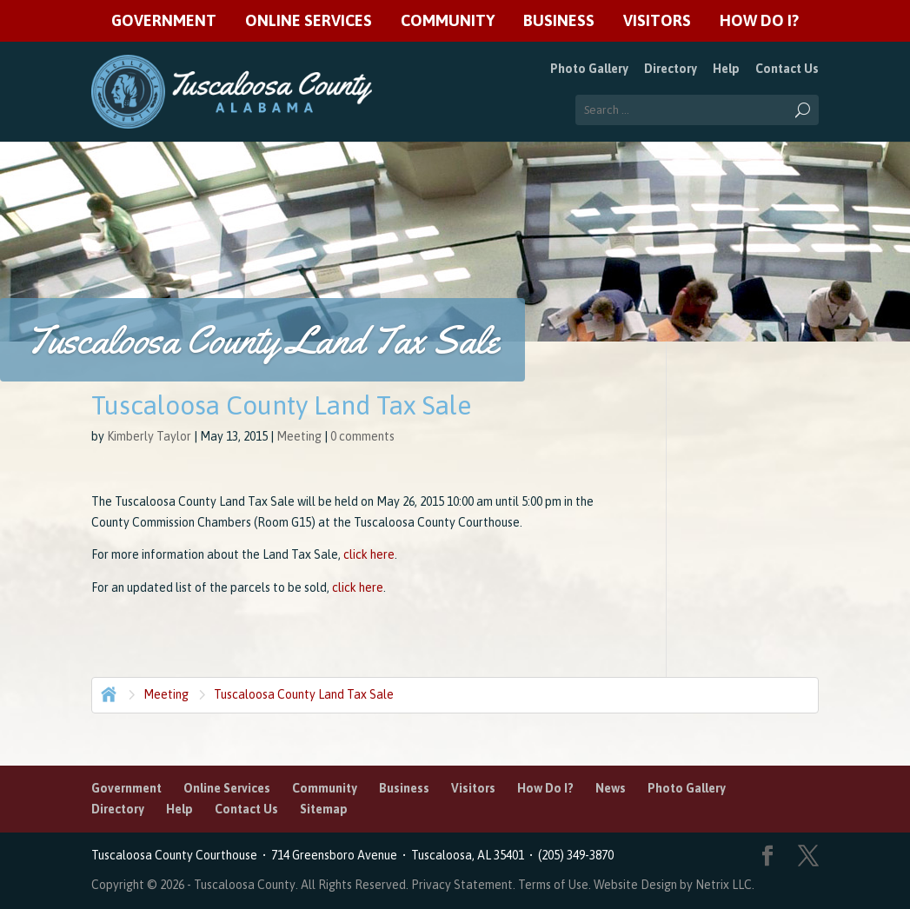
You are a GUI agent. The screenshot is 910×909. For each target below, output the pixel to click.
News (610, 788)
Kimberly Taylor (149, 436)
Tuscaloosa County (245, 885)
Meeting (299, 436)
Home (107, 692)
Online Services (308, 21)
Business (558, 21)
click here (369, 554)
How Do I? (759, 21)
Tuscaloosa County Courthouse (176, 855)
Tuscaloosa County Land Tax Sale (304, 694)
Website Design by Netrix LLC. (674, 885)
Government (163, 21)
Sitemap (324, 809)
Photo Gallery (589, 69)
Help (726, 69)
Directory (670, 69)
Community (448, 21)
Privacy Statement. (463, 885)
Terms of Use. (556, 885)
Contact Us (787, 69)
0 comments (362, 436)
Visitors (657, 21)
